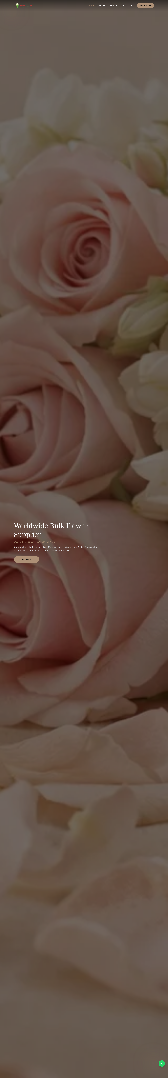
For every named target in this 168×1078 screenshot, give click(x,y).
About (102, 5)
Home (91, 5)
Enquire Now (145, 5)
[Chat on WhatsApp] (162, 1063)
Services (114, 5)
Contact (127, 5)
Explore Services (26, 559)
